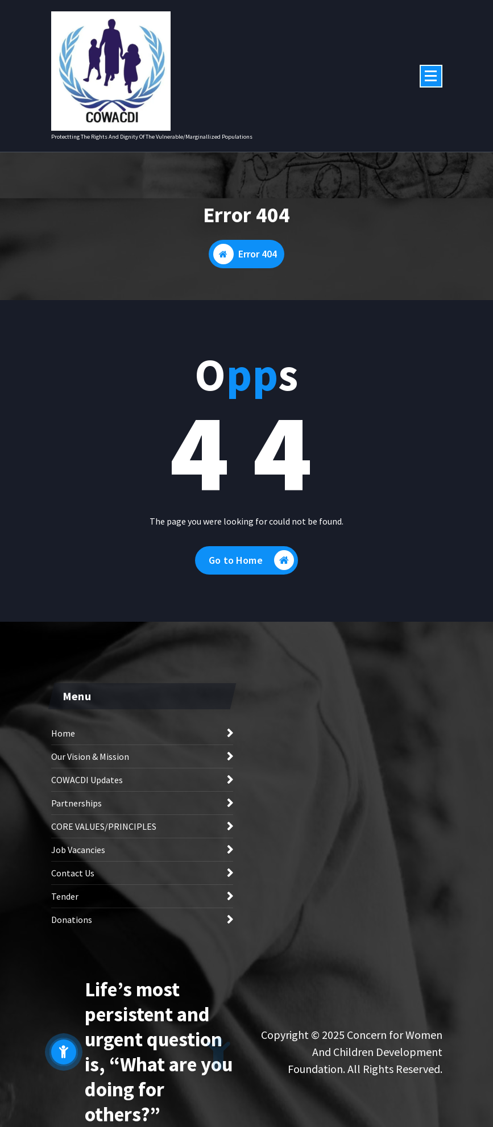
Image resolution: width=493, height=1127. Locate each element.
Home (63, 733)
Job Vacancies (78, 849)
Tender (64, 896)
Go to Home (251, 560)
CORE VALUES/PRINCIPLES (103, 826)
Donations (71, 919)
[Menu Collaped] (431, 76)
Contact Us (72, 873)
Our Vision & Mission (90, 756)
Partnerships (76, 803)
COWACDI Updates (87, 779)
